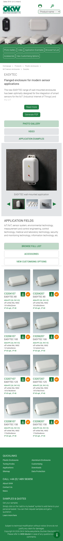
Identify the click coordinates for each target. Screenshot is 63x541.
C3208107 (10, 421)
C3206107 (10, 336)
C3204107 (10, 293)
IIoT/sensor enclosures (11, 69)
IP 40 (14, 308)
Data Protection (38, 471)
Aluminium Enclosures (41, 460)
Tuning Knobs (9, 464)
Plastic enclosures (32, 66)
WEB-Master (25, 534)
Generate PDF (31, 114)
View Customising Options (27, 56)
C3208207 (38, 421)
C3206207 (38, 336)
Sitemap (6, 471)
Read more (31, 107)
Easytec (26, 69)
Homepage (7, 66)
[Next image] (54, 204)
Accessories (9, 56)
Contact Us (7, 487)
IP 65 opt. (7, 308)
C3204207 (38, 293)
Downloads (36, 467)
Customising (37, 464)
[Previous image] (8, 204)
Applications (8, 467)
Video (20, 50)
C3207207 (38, 378)
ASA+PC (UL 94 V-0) (12, 300)
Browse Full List (52, 50)
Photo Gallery (10, 50)
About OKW (8, 483)
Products (18, 66)
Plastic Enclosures (10, 460)
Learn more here (10, 515)
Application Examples (34, 50)
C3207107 (10, 378)
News (5, 491)
